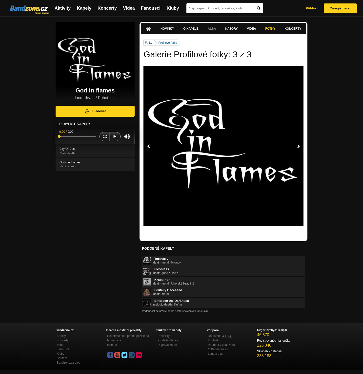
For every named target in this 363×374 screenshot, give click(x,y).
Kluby (173, 8)
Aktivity (63, 8)
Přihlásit (312, 8)
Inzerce (112, 345)
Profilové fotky (167, 42)
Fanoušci (151, 8)
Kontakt (213, 340)
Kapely (84, 8)
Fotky (270, 28)
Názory (231, 28)
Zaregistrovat (340, 8)
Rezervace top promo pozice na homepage (128, 338)
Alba (212, 28)
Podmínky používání (221, 345)
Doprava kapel (167, 345)
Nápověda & (219, 336)
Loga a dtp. (215, 353)
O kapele (190, 28)
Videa (129, 8)
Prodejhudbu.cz (168, 340)
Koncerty (107, 8)
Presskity (164, 336)
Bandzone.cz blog (68, 362)
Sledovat (95, 111)
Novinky (167, 28)
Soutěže (62, 358)
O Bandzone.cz (218, 349)
